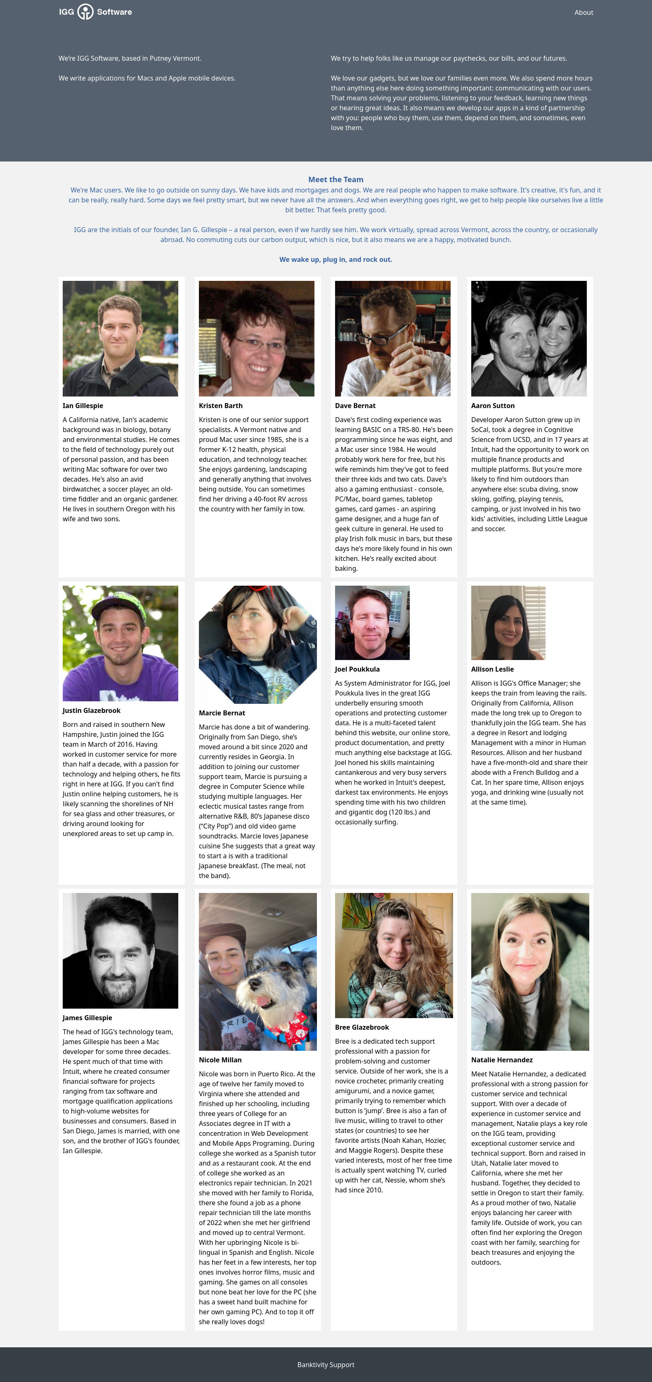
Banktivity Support (326, 1364)
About (584, 12)
